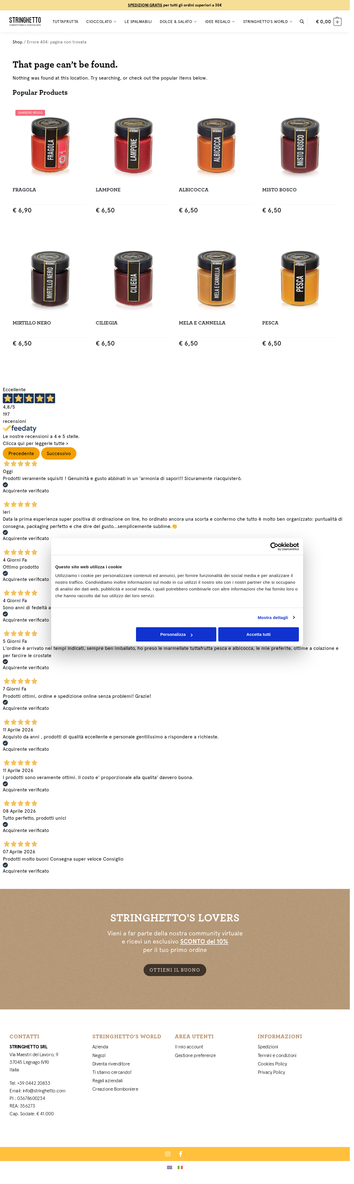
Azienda (100, 1046)
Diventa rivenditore (111, 1064)
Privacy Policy (271, 1072)
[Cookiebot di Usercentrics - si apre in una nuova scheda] (277, 581)
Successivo (59, 453)
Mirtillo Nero (32, 323)
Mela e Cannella (202, 323)
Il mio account (189, 1046)
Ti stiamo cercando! (112, 1072)
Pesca (270, 323)
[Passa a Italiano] (180, 1167)
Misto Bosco (279, 190)
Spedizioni (268, 1046)
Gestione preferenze (195, 1055)
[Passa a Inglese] (169, 1167)
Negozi (99, 1055)
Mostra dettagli (276, 652)
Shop (17, 42)
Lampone (108, 190)
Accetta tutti (260, 669)
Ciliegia (107, 323)
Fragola (24, 190)
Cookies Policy (272, 1064)
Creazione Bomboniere (115, 1089)
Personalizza (176, 669)
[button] (328, 21)
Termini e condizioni (277, 1055)
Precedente (21, 453)
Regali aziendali (107, 1080)
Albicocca (193, 190)
